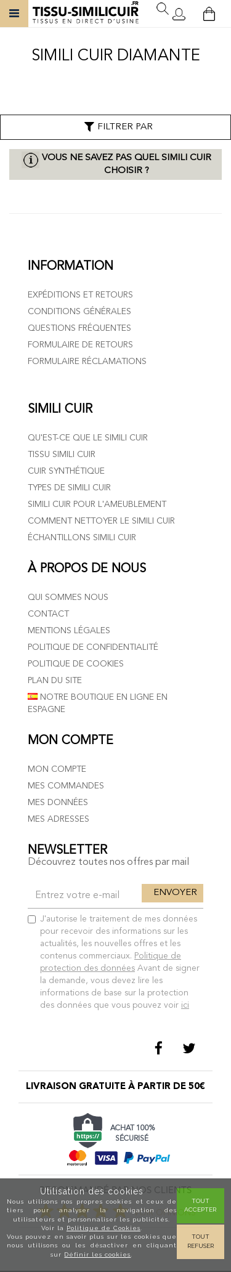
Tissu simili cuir (61, 454)
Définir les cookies (97, 1254)
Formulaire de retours (80, 345)
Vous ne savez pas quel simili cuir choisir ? (126, 164)
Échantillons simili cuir (82, 537)
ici (185, 1005)
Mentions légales (69, 630)
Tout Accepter (200, 1205)
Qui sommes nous (68, 597)
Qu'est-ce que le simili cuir (88, 438)
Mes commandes (66, 786)
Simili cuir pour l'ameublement (97, 504)
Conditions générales (79, 311)
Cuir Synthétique (66, 471)
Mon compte (57, 769)
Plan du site (55, 680)
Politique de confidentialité (93, 647)
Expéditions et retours (80, 295)
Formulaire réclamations (87, 361)
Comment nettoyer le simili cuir (101, 521)
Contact (48, 614)
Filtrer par (117, 127)
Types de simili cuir (69, 488)
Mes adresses (58, 819)
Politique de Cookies (103, 1228)
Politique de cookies (76, 664)
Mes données (58, 802)
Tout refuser (200, 1241)
